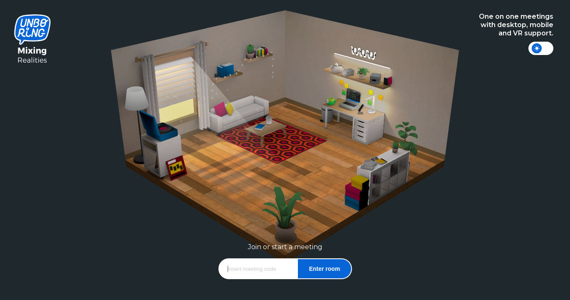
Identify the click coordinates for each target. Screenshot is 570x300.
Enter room (324, 268)
